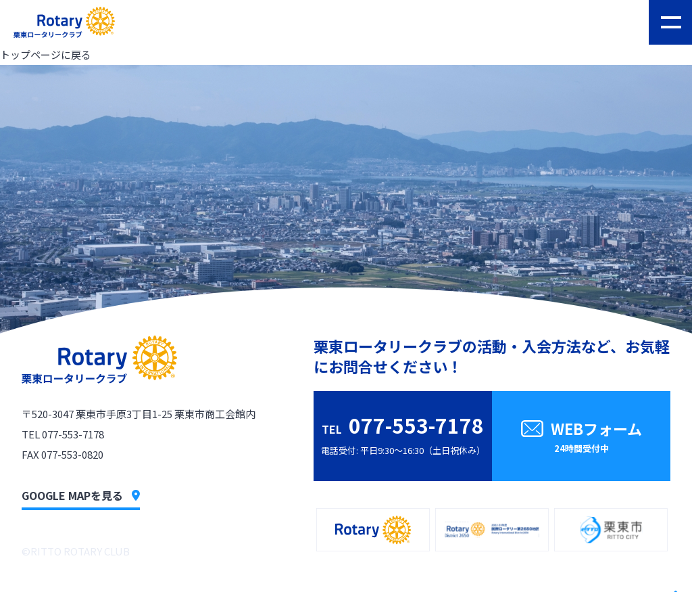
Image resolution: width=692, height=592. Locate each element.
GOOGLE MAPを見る (81, 495)
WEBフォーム (581, 438)
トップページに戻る (45, 54)
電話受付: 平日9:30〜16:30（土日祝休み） (403, 433)
